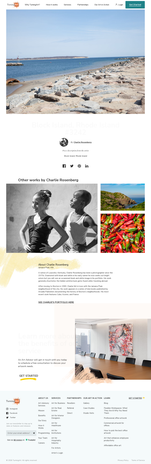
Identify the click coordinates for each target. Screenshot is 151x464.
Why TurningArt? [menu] (32, 4)
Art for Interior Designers (57, 416)
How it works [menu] (52, 4)
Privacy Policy (123, 460)
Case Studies (88, 408)
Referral (70, 408)
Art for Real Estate (56, 409)
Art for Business (58, 403)
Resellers (71, 403)
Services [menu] (67, 4)
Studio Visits (88, 413)
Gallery (86, 403)
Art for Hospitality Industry (56, 440)
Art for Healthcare (56, 424)
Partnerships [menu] (82, 4)
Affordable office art (112, 445)
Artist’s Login (57, 453)
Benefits (41, 415)
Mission (41, 410)
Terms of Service (138, 460)
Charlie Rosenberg (82, 142)
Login (120, 4)
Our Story (42, 420)
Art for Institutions (56, 431)
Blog (106, 403)
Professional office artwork (115, 418)
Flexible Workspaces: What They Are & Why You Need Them (115, 410)
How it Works (41, 426)
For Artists (56, 448)
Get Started (135, 4)
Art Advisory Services (43, 404)
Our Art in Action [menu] (101, 4)
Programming (44, 433)
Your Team (42, 438)
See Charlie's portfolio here (56, 302)
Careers (41, 443)
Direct (69, 413)
